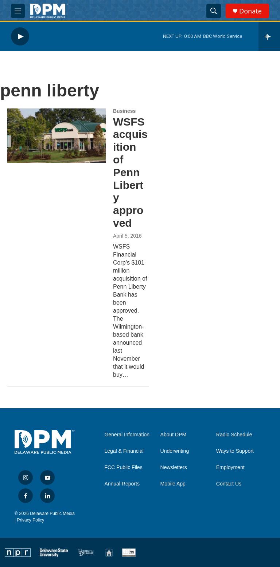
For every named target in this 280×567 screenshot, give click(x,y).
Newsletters (173, 467)
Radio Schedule (234, 434)
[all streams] (269, 36)
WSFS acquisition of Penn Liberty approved (130, 172)
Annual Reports (122, 484)
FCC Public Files (123, 467)
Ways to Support (235, 451)
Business (124, 111)
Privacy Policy (30, 520)
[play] (20, 36)
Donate (250, 11)
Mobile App (173, 484)
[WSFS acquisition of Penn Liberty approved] (56, 135)
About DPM (173, 434)
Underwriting (174, 451)
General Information (126, 434)
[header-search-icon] (213, 11)
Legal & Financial (123, 451)
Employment (230, 467)
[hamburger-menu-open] (18, 11)
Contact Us (228, 484)
